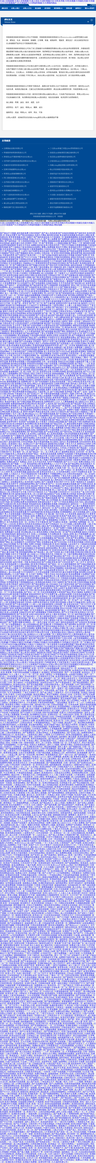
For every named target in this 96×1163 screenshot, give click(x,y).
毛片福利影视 (29, 327)
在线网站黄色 (61, 1044)
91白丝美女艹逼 (77, 492)
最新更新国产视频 (82, 901)
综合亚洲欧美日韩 (11, 1040)
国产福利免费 (51, 805)
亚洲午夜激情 (8, 476)
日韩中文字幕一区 (26, 799)
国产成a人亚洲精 (56, 835)
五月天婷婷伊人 (28, 572)
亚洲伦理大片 (73, 709)
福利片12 (15, 709)
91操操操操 (18, 1122)
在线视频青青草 (22, 1009)
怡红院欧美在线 (23, 813)
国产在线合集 (70, 680)
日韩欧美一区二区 (8, 929)
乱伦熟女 (79, 1046)
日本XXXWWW (59, 1076)
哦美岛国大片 (27, 1106)
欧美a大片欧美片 (34, 520)
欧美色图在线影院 (22, 727)
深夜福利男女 (66, 813)
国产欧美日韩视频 (37, 600)
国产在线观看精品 (48, 586)
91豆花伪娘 (36, 713)
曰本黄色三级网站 (40, 729)
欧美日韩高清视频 (62, 253)
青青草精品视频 (34, 339)
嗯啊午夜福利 (6, 305)
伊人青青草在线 (87, 715)
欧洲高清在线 (78, 1104)
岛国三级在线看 (24, 973)
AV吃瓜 (72, 967)
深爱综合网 (19, 943)
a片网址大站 (77, 811)
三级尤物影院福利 (8, 534)
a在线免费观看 (49, 901)
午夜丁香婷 (22, 845)
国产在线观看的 (39, 283)
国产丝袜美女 (89, 867)
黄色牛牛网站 (62, 247)
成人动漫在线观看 (60, 881)
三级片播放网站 (38, 861)
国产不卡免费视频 (68, 606)
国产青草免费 (6, 546)
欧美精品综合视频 (63, 887)
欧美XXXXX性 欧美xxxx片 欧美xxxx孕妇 (55, 865)
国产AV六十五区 (70, 462)
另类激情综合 (89, 388)
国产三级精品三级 (16, 247)
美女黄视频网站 (86, 349)
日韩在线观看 (83, 568)
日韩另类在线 (14, 518)
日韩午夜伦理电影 (83, 985)
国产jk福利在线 (17, 398)
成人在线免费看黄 (86, 827)
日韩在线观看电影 (75, 713)
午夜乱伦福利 (10, 337)
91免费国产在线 (88, 574)
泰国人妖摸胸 (25, 510)
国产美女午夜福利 (42, 987)
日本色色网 (73, 704)
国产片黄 (69, 1148)
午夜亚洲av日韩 (28, 1005)
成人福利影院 (46, 616)
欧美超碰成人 (20, 995)
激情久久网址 (46, 378)
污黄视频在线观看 (66, 363)
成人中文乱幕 (27, 291)
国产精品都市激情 (31, 333)
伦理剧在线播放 (59, 277)
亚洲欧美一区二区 (70, 949)
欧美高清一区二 (28, 518)
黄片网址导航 (24, 921)
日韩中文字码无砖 (44, 373)
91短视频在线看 (19, 339)
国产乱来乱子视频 (84, 606)
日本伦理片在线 (81, 977)
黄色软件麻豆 (10, 402)
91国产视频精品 (21, 253)
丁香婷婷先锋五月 (64, 249)
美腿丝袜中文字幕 (17, 881)
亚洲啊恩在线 (74, 1158)
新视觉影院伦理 (43, 263)
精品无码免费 (72, 436)
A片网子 (51, 1011)
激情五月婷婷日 (89, 532)
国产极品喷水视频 (82, 390)
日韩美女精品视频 (56, 422)
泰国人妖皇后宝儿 (69, 678)
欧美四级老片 (86, 464)
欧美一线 (9, 727)
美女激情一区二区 (20, 452)
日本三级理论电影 (66, 584)
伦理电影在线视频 (70, 999)
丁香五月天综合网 (61, 829)
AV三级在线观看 (43, 480)
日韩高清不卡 (54, 1015)
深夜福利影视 (71, 793)
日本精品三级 (33, 1035)
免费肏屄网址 (16, 299)
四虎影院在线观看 (82, 745)
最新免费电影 (28, 897)
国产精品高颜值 (59, 1134)
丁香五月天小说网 (29, 1003)
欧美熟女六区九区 (86, 612)
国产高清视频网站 (15, 1150)
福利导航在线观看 (16, 550)
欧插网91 (66, 1104)
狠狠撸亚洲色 (82, 345)
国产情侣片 (68, 1088)
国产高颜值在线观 (39, 428)
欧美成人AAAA (39, 757)
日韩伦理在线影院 (74, 474)
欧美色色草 (32, 937)
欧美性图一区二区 (15, 979)
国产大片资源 (60, 502)
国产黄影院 (68, 977)
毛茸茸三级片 (81, 1037)
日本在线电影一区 (44, 833)
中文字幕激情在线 (29, 474)
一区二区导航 (35, 1138)
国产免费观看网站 (51, 1094)
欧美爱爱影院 (64, 339)
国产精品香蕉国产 (66, 805)
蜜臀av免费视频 (48, 247)
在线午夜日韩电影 (52, 1152)
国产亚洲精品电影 (78, 380)
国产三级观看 (47, 482)
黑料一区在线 (74, 321)
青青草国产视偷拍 (60, 398)
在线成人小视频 (11, 568)
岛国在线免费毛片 (31, 570)
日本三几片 (62, 849)
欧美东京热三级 (87, 382)
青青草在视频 (47, 696)
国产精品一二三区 (82, 363)
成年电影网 (86, 935)
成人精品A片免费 (80, 386)
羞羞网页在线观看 (35, 580)
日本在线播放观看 (37, 763)
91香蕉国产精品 (64, 592)
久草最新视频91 (18, 1132)
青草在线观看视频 (15, 789)
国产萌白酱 (85, 1068)
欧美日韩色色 (73, 1068)
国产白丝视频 (46, 357)
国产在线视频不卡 (54, 831)
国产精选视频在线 (63, 1118)
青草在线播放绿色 (39, 739)
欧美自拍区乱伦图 (17, 1035)
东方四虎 (25, 945)
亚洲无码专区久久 (48, 472)
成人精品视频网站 (21, 1144)
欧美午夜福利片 (76, 883)
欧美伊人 (15, 700)
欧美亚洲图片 (84, 434)
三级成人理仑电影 (66, 741)
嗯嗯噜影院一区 (61, 947)
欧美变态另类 (42, 765)
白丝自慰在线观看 (87, 1152)
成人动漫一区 (42, 406)
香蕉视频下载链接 (58, 251)
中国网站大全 (42, 514)
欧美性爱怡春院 (67, 785)
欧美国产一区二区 (52, 678)
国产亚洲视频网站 (50, 520)
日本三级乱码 (33, 955)
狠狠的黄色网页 (10, 807)
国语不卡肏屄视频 (21, 680)
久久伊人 (53, 811)
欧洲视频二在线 (69, 406)
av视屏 (47, 735)
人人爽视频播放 (67, 402)
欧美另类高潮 (38, 903)
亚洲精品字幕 (54, 981)
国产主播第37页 (21, 590)
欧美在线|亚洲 (9, 698)
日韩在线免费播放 (44, 367)
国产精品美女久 (47, 317)
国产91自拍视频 (89, 963)
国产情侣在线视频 (54, 440)
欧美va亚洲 (8, 1048)
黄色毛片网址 (18, 357)
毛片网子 (56, 897)
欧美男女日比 (42, 540)
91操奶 (87, 1033)
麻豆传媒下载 (12, 552)
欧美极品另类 (7, 943)
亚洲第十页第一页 (33, 243)
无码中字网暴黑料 (55, 462)
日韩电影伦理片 (74, 1092)
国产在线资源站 (82, 520)
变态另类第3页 (15, 329)
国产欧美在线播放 (84, 376)
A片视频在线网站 (28, 355)
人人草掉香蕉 (70, 514)
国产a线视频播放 (39, 612)
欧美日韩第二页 (57, 327)
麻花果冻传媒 (53, 235)
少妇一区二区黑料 (16, 295)
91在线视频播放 (47, 538)
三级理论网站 (58, 305)
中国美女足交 (54, 337)
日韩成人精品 (46, 418)
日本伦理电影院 (45, 1108)
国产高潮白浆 (46, 624)
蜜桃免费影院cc (17, 331)
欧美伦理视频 (6, 558)
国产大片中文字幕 (42, 686)
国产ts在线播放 (25, 341)
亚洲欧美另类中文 (21, 690)
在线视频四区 (64, 285)
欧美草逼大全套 (47, 979)
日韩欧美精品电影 (62, 384)
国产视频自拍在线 (40, 949)
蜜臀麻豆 (72, 815)
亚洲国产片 (58, 1148)
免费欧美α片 (41, 516)
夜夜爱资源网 (13, 1003)
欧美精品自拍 (19, 684)
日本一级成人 (46, 1068)
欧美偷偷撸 (82, 753)
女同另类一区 (82, 452)
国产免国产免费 (66, 1090)
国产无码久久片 (53, 578)
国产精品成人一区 (31, 616)
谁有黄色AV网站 (12, 704)
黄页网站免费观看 (76, 295)
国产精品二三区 (75, 243)
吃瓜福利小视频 (45, 1096)
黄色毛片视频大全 (33, 1150)
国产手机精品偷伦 (87, 1116)
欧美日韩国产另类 (48, 767)
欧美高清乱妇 (60, 446)
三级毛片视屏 (60, 700)
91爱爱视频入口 (28, 514)
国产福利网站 (70, 624)
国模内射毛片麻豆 (82, 765)
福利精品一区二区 (70, 1152)
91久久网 (66, 1064)
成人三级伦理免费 (72, 309)
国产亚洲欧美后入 (52, 1031)
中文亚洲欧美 (9, 773)
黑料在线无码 (82, 430)
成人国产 (33, 933)
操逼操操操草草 (84, 578)
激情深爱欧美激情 (74, 424)
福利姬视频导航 (11, 259)
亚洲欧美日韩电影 (68, 494)
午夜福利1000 (32, 943)
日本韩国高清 (89, 895)
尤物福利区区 (64, 504)
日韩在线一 (43, 875)
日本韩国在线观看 (26, 849)
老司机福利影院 (47, 939)
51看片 (82, 727)
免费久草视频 (35, 544)
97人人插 (54, 775)
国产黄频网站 (86, 931)
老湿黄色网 (79, 921)
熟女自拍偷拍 (60, 1033)
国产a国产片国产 (82, 548)
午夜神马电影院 (30, 889)
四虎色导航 (57, 1088)
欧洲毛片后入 (50, 917)
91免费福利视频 (84, 323)
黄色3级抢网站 (82, 989)
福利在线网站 (38, 1100)
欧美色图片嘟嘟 (7, 925)
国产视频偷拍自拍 (35, 1132)
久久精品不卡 (33, 305)
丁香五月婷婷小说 (8, 468)
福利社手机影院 (59, 819)
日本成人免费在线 (75, 973)
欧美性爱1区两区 (84, 494)
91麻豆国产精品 (36, 771)
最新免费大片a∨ (35, 670)
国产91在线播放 (24, 729)
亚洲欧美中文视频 (9, 1104)
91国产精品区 (44, 1003)
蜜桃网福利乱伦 (87, 1134)
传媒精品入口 (29, 263)
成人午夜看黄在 (21, 600)
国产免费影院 (29, 733)
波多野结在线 (31, 436)
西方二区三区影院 (44, 743)
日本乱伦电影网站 (85, 1078)
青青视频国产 (68, 1001)
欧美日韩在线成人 (35, 1031)
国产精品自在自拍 (58, 566)
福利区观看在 (37, 997)
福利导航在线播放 (82, 614)
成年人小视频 (53, 745)
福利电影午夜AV (55, 560)
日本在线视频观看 (83, 915)
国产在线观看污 (63, 343)
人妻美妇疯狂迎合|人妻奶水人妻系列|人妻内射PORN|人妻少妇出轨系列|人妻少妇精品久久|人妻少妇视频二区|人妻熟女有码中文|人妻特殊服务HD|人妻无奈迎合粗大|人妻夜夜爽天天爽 (47, 634)
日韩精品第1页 (39, 1064)
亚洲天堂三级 (56, 821)
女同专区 (80, 751)
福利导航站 (64, 1058)
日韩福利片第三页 (56, 275)
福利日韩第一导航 (20, 562)
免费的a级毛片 (12, 462)
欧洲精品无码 (72, 502)
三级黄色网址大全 (73, 807)
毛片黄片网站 (22, 544)
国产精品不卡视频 (8, 233)
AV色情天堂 (46, 953)
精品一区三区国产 (64, 506)
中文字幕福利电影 (27, 568)
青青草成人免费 (43, 965)
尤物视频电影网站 (27, 484)
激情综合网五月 (46, 943)
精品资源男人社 (28, 406)
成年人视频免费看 (48, 1029)
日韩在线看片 (81, 1074)
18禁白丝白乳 (67, 897)
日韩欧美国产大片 (65, 767)
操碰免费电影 (23, 803)
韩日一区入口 (82, 911)
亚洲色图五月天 (86, 331)
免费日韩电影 (77, 771)
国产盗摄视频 (10, 1060)
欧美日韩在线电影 (34, 917)
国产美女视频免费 (62, 478)
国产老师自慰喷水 (45, 588)
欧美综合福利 (44, 251)
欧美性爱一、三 (54, 919)
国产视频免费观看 (54, 763)
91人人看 (21, 891)
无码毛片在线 (84, 496)
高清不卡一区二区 (36, 476)
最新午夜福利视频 (88, 704)
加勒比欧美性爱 (82, 267)
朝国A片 (52, 907)
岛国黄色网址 (12, 261)
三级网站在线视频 (9, 965)
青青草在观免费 (81, 757)
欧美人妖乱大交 (50, 893)
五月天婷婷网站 (71, 307)
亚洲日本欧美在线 (75, 1033)
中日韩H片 (14, 731)
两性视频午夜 (19, 905)
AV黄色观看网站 (13, 526)
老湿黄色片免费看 (77, 690)
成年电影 (17, 1068)
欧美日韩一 (12, 1019)
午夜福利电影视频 (71, 875)
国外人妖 (43, 1066)
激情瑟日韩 (34, 1092)
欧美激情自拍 (90, 676)
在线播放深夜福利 (16, 602)
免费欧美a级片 (39, 1046)
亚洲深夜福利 (44, 863)
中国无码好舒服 (86, 678)
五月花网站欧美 (55, 534)
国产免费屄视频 (15, 622)
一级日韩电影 (11, 1094)
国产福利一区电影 (21, 839)
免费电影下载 (60, 347)
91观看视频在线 (55, 937)
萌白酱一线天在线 (56, 514)
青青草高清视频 (87, 975)
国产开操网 (76, 843)
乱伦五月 (64, 895)
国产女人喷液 (48, 466)
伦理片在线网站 (28, 628)
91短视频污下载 (86, 1025)
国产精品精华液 (37, 285)
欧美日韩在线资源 (58, 546)
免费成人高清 (26, 462)
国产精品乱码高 (28, 536)
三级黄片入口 (64, 273)
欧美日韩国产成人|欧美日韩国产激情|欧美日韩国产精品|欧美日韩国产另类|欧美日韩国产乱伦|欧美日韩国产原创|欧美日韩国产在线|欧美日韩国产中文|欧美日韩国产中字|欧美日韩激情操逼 (47, 653)
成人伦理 (13, 835)
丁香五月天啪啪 (67, 245)
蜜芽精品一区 (9, 803)
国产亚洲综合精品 (16, 953)
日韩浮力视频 (85, 793)
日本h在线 (12, 849)
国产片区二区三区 (70, 556)
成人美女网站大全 (16, 271)
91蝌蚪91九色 (25, 957)
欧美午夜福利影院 (58, 973)
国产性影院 (14, 1027)
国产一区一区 (44, 546)
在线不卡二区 (76, 889)
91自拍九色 (48, 991)
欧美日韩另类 (60, 436)
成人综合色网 (14, 572)
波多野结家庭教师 (8, 245)
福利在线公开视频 (66, 255)
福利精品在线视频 (61, 357)
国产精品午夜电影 (23, 311)
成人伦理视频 (52, 500)
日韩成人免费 (49, 951)
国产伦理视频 (70, 909)
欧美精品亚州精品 (58, 263)
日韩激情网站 (34, 273)
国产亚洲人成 (37, 855)
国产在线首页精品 (52, 432)
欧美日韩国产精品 (52, 725)
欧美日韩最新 (90, 670)
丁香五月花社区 (47, 1013)
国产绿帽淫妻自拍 (20, 265)
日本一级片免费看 (29, 700)
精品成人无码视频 (25, 817)
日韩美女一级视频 (19, 827)
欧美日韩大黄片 (45, 1148)
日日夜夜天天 (78, 432)
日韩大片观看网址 (35, 905)
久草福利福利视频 (54, 751)
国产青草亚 (14, 1042)
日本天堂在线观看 (84, 1017)
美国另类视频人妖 (39, 369)
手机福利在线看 (89, 299)
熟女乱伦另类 (35, 827)
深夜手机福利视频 (50, 713)
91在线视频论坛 (86, 458)
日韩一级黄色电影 (26, 743)
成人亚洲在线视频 (55, 434)
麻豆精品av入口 (32, 414)
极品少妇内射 (72, 329)
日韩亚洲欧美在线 (39, 1144)
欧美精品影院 (86, 263)
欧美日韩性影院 (7, 1052)
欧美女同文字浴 (88, 598)
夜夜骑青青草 (35, 594)
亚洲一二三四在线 (44, 536)
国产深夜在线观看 (39, 981)
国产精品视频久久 (24, 468)
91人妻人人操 (64, 857)
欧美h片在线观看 (7, 470)
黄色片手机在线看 (74, 566)
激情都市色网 (89, 243)
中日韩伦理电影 (22, 1025)
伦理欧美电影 (64, 265)
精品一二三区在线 (62, 771)
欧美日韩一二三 (35, 255)
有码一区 (4, 1027)
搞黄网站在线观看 (22, 608)
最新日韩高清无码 (87, 367)
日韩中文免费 (56, 909)
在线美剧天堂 (86, 428)
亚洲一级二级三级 (84, 937)
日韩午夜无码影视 (37, 590)
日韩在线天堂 (8, 323)
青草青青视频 (14, 237)
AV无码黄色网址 (63, 472)
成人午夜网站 (10, 319)
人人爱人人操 (6, 680)
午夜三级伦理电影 (48, 797)
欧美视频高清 (52, 755)
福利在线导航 (64, 1080)
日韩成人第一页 (26, 769)
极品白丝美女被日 (11, 1110)
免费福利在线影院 (42, 261)
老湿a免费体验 (18, 865)
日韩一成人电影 (32, 426)
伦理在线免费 (13, 961)
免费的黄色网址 (57, 1005)
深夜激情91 (33, 1044)
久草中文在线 (20, 400)
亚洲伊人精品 (31, 546)
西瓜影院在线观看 (43, 1146)
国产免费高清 (70, 490)
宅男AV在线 (87, 1126)
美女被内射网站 (36, 725)
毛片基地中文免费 (68, 1094)
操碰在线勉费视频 (32, 295)
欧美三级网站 (46, 761)
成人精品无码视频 (8, 544)
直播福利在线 (18, 506)
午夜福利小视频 (19, 706)
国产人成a (4, 765)
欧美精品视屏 (33, 408)
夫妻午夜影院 (9, 891)
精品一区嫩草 (85, 536)
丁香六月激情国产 (45, 436)
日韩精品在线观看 (63, 717)
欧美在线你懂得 (65, 935)
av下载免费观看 (35, 869)
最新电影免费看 (34, 626)
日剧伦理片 (28, 931)
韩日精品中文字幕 (18, 365)
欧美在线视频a (16, 592)
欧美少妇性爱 (6, 604)
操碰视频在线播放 (66, 1054)
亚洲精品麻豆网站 (8, 1118)
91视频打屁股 (44, 819)
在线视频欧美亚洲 (78, 586)
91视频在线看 (71, 1056)
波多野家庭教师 (24, 1100)
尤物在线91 (60, 1138)
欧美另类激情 (16, 333)
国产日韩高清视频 (27, 367)
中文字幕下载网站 (18, 478)
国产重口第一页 (34, 783)
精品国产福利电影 (56, 315)
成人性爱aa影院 (28, 388)
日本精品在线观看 (64, 841)
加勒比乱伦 (88, 1128)
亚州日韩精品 (29, 1023)
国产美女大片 (47, 947)
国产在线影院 (31, 287)
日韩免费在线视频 (10, 267)
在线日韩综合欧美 (37, 614)
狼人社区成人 (34, 418)
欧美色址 (86, 672)
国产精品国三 (67, 1098)
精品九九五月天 (32, 321)
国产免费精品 (15, 686)
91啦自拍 (33, 819)
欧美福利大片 (40, 1056)
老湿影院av (68, 765)
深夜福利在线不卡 (46, 502)
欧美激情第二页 (57, 1052)
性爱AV (63, 713)
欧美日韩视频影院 (74, 735)
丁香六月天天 (85, 604)
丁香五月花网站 (51, 311)
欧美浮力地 (8, 859)
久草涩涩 (36, 696)
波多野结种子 (12, 422)
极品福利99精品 (21, 418)
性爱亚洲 (79, 805)
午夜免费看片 (44, 474)
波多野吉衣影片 (47, 682)
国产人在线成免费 (47, 570)
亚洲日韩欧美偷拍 (25, 1015)
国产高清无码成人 (52, 448)
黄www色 (64, 971)
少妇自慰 (42, 937)
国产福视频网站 (72, 863)
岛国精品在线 (16, 378)
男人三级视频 (36, 1050)
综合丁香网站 (42, 241)
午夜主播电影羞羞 (62, 317)
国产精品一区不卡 (23, 909)
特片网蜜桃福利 (19, 305)
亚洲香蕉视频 (42, 568)
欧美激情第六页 (28, 598)
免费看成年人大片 (52, 402)
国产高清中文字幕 (64, 951)
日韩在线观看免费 (39, 925)
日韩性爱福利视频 (38, 578)
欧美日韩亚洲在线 (86, 1156)
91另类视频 (86, 953)
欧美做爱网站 (25, 1046)
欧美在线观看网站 (42, 291)
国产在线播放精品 (62, 530)
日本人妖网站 (46, 307)
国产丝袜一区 (62, 690)
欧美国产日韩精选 (11, 863)
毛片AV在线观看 (72, 692)
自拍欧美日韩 (65, 335)
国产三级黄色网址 (16, 566)
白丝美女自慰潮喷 (22, 369)
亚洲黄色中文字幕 (46, 676)
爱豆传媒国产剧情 (69, 698)
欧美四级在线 (72, 279)
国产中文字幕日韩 (69, 612)
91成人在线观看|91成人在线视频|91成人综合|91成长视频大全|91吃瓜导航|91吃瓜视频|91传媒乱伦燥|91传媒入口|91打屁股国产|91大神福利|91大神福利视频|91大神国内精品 (47, 224)
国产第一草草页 (21, 303)
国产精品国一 (82, 448)
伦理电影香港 (12, 582)
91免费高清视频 (38, 390)
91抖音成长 (85, 729)
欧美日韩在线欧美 (14, 458)
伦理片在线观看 (34, 785)
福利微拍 (63, 737)
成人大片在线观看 (40, 618)
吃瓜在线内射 (53, 516)
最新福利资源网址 (78, 351)
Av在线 (78, 897)
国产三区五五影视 (56, 438)
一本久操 (55, 1142)
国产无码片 (64, 1009)
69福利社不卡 (84, 721)
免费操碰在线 (46, 305)
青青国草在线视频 (35, 363)
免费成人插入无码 (77, 945)
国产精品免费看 (80, 249)
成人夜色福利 (34, 947)
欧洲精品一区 (29, 622)
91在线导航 (30, 1142)
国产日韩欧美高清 (85, 484)
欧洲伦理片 (6, 841)
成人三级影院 (37, 608)
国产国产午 (78, 933)
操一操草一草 (41, 1120)
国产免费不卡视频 (64, 528)
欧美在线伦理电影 (37, 823)
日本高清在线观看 (84, 1023)
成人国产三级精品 (29, 297)
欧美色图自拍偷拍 (13, 833)
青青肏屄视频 (36, 1090)
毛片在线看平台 (24, 283)
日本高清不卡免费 (76, 1062)
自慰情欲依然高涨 (15, 1072)
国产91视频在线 (17, 436)
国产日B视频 (67, 1154)
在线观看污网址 (34, 478)
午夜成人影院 (29, 516)
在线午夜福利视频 (54, 301)
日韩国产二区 (83, 518)
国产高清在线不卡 (61, 418)
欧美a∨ (4, 897)
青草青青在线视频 (16, 361)
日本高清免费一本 (27, 835)
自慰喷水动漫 (31, 446)
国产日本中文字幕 (46, 731)
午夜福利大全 (20, 394)
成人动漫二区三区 (31, 371)
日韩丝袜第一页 (28, 765)
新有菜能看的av (8, 813)
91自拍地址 (68, 929)
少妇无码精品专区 (86, 859)
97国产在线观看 (51, 363)
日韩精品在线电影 (45, 787)
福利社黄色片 (10, 548)
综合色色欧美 (62, 574)
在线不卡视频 (67, 795)
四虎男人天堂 (13, 721)
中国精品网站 (56, 875)
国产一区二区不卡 (78, 562)
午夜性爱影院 (35, 969)
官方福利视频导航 (35, 512)
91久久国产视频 (61, 287)
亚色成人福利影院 (46, 1007)
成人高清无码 (50, 351)
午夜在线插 (49, 690)
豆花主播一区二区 (27, 420)
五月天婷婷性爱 (17, 281)
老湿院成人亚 (16, 412)
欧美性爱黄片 (84, 761)
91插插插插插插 (81, 1070)
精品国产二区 (70, 723)
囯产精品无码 (66, 289)
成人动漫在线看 (43, 327)
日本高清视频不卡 (78, 530)
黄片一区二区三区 (62, 955)
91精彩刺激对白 (23, 289)
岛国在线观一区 (14, 1134)
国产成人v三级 (6, 418)
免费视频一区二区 (86, 522)
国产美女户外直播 (71, 526)
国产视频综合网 (54, 931)
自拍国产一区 (13, 757)
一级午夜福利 (66, 386)
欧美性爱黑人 (72, 355)
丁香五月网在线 (73, 382)
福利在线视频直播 (78, 239)
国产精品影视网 (35, 951)
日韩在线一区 (48, 253)
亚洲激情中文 (80, 369)
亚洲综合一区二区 (74, 546)
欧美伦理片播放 (68, 1017)
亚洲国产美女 (54, 518)
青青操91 (88, 1082)
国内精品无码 (69, 937)
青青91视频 (12, 895)
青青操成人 (14, 1056)
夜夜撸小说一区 (60, 743)
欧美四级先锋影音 (64, 676)
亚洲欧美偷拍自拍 (46, 883)
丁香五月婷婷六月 (31, 692)
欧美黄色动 (59, 761)
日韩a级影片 (90, 933)
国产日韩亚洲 (42, 484)
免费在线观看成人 (80, 528)
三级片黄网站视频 (74, 554)
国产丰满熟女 (55, 522)
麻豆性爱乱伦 (48, 969)
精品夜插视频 (51, 610)
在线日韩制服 (39, 837)
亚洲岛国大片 (80, 1015)
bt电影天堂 (51, 849)
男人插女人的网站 (66, 548)
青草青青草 (71, 753)
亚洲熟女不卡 (54, 911)
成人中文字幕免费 (86, 468)
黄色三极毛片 (74, 1146)
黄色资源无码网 (75, 596)
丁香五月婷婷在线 (85, 845)
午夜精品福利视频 (64, 993)
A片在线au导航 (7, 1044)
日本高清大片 (64, 492)
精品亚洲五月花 (38, 301)
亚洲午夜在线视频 (58, 602)
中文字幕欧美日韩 (47, 789)
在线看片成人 (70, 315)
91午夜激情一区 (57, 237)
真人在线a (77, 887)
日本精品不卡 (33, 400)
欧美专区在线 (29, 299)
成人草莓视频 (71, 1106)
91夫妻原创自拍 (49, 325)
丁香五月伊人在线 (68, 476)
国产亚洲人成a (73, 733)
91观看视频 (67, 933)
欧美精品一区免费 (48, 596)
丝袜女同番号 (12, 235)
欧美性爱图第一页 (17, 1112)
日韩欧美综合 (72, 450)
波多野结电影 (40, 737)
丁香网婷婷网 (73, 1114)
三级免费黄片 (88, 807)
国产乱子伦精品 (20, 1124)
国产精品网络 (11, 957)
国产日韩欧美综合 (56, 1136)
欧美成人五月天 (65, 626)
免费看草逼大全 (51, 1090)
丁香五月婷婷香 (49, 558)
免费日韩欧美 (41, 1074)
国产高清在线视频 (58, 416)
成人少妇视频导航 (16, 287)
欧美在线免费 (31, 347)
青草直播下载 (89, 277)
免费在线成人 (60, 281)
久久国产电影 (40, 500)
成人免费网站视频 (64, 853)
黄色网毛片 (25, 903)
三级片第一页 (37, 448)
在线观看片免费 (71, 821)
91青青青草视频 (34, 530)
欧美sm (74, 827)
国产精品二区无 (18, 1080)
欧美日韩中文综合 (22, 486)
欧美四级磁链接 (63, 969)
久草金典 (34, 803)
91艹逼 (37, 887)
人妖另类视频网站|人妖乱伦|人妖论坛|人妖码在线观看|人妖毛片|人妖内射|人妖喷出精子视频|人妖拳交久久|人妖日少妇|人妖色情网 (47, 639)
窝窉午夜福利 (29, 412)
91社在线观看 (34, 995)
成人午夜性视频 (67, 552)
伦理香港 (25, 715)
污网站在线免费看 (66, 903)
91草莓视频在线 (61, 674)
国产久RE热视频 (33, 717)
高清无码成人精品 (49, 857)
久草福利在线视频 (52, 608)
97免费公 (52, 817)
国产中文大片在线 (29, 257)
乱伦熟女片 (84, 809)
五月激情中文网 (33, 935)
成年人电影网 (68, 267)
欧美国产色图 (66, 516)
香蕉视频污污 (27, 1086)
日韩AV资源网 (21, 1138)
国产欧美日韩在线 (78, 418)
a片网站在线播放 (23, 1084)
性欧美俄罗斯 (9, 1100)
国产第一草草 (74, 1019)
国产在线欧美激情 (50, 255)
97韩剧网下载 (54, 1021)
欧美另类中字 (12, 484)
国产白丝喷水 (61, 508)
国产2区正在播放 (32, 398)
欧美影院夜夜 (57, 672)
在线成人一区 (51, 903)
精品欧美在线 (70, 327)
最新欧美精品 (29, 456)
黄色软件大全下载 (18, 408)
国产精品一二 (58, 408)
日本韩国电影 (13, 975)
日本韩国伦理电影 (20, 239)
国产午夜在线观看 (20, 604)
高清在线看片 (31, 676)
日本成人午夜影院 (68, 448)
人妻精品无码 (19, 785)
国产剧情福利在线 (66, 293)
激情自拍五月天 (23, 534)
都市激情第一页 (75, 1003)
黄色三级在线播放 (42, 267)
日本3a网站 (39, 777)
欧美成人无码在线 (56, 807)
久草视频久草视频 (8, 1152)
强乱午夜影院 (6, 1068)
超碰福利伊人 (38, 259)
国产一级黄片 (58, 688)
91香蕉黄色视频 (28, 241)
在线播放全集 (48, 542)
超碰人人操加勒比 (8, 289)
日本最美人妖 (24, 434)
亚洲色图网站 (20, 989)
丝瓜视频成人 (38, 610)
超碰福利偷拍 (11, 781)
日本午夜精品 (26, 1027)
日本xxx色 (42, 1154)
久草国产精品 (38, 831)
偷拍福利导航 (83, 396)
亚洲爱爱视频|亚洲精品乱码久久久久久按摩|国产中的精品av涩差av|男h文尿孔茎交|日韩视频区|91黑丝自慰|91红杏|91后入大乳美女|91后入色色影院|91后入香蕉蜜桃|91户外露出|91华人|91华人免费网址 (48, 664)
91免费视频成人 (15, 624)
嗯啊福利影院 (75, 923)
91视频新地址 (22, 893)
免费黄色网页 (87, 733)
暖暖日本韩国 (34, 825)
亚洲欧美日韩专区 (35, 747)
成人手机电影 (15, 1023)
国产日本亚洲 (64, 562)
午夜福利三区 (78, 959)
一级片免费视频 (59, 953)
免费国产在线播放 (74, 825)
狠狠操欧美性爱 (60, 815)
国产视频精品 (89, 829)
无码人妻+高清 (81, 1021)
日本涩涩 (90, 1090)
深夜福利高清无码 (31, 749)
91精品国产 (71, 739)
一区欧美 (46, 1072)
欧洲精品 (46, 672)
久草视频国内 (54, 1086)
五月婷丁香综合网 (21, 739)
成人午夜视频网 (81, 534)
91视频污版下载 (32, 277)
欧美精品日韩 (84, 668)
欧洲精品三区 (10, 556)
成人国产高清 (33, 1082)
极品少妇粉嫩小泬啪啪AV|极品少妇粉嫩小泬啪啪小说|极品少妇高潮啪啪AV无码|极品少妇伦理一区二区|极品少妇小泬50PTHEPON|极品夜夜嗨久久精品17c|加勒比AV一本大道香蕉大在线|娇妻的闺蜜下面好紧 (48, 642)
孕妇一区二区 (48, 827)
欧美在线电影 (79, 797)
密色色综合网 (75, 686)
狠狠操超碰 (35, 1019)
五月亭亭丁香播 (19, 325)
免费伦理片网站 (63, 1011)
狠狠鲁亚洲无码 (24, 319)
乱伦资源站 (40, 849)
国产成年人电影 (71, 349)
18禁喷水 (23, 993)
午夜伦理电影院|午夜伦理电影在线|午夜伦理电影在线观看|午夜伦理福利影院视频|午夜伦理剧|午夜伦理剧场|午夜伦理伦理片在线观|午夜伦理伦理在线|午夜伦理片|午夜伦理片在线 (47, 630)
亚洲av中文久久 (36, 239)
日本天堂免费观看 (27, 753)
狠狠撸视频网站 (71, 237)
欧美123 (82, 1031)
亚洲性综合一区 (55, 715)
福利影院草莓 (11, 1046)
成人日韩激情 (18, 488)
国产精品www (72, 925)
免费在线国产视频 (33, 271)
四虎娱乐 (19, 1154)
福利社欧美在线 (53, 600)
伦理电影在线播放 (19, 969)
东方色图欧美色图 (46, 446)
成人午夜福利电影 (73, 891)
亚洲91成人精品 (55, 410)
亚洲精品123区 (58, 753)
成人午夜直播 (69, 1110)
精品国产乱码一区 (39, 486)
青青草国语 (55, 1027)
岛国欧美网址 (38, 293)
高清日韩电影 (22, 504)
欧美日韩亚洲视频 (10, 315)
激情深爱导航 (76, 253)
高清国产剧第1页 (82, 255)
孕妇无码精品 (42, 518)
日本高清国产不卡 (77, 983)
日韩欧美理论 (53, 813)
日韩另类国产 (35, 233)
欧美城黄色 (56, 933)
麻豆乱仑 (31, 795)
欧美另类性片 (38, 311)
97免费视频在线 (61, 1096)
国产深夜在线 (70, 422)
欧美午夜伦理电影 (25, 1074)
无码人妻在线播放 (87, 502)
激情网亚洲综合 (69, 452)
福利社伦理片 (25, 584)
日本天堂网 (78, 676)
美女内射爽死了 (16, 805)
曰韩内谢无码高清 (79, 706)
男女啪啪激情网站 (70, 440)
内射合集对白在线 (14, 353)
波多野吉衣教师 (77, 273)
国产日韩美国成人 (8, 410)
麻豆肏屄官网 (14, 388)
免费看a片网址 (89, 839)
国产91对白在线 (63, 351)
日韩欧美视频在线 (70, 981)
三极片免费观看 (74, 1042)
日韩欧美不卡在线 (34, 891)
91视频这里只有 (81, 311)
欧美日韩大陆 (60, 271)
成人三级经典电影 (16, 538)
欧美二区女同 (6, 576)
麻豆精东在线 (15, 941)
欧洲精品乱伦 (23, 1090)
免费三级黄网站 (60, 1062)
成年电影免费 (22, 233)
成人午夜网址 (19, 1013)
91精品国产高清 (54, 1064)
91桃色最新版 (14, 897)
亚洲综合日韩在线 (61, 1140)
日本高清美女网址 (81, 853)
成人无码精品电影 (50, 785)
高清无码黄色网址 (73, 769)
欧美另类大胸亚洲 (82, 486)
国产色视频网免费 (40, 319)
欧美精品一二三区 (41, 1052)
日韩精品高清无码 (52, 580)
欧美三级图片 (27, 237)
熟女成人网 (8, 787)
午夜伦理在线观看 (62, 380)
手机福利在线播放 (44, 1033)
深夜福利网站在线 (11, 1086)
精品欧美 (45, 1092)
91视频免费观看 (83, 903)
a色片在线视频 (78, 512)
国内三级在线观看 (9, 678)
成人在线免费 (76, 829)
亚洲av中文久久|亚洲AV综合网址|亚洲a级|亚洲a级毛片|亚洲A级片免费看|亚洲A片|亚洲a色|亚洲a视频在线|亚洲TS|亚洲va (47, 655)
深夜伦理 (4, 805)
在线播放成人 (33, 596)
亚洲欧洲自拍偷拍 (8, 725)
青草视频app (51, 777)
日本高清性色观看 (85, 315)
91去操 (24, 1062)
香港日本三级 (88, 688)
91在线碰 (21, 879)
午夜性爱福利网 (45, 889)
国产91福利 (25, 713)
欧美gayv (72, 871)
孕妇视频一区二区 (87, 1009)
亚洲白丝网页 (89, 843)
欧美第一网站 (20, 317)
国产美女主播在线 (46, 347)
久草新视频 (22, 725)
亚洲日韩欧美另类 (85, 877)
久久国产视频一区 (20, 574)
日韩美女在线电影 (70, 905)
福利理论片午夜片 (8, 376)
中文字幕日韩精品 (17, 1058)
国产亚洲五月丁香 (35, 394)
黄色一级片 (60, 869)
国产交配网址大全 (22, 496)
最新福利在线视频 (68, 241)
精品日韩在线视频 (35, 1001)
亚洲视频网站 (66, 512)
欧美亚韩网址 (26, 345)
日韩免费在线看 (22, 925)
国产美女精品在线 (62, 404)
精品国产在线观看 (58, 1042)
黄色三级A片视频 (80, 516)
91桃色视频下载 (47, 321)
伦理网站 (23, 1148)
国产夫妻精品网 (17, 277)
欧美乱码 (74, 1009)
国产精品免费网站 (24, 410)
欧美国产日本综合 (62, 787)
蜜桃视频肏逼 (20, 955)
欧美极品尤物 (44, 1088)
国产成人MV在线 (16, 588)
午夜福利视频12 (55, 486)
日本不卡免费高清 (79, 472)
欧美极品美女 (31, 392)
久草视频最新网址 (58, 733)
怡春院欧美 (80, 785)
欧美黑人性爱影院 (65, 1128)
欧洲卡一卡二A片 (76, 702)
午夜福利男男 (8, 255)
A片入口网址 (26, 1054)
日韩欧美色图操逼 (62, 257)
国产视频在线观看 (50, 498)
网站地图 (58, 225)
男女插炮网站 (24, 335)
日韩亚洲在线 (6, 983)
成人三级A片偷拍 (41, 1027)
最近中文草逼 (60, 1068)
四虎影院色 (18, 983)
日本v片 (12, 1120)
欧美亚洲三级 (11, 993)
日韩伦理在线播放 (65, 817)
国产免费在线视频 (77, 939)
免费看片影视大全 (44, 628)
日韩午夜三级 (80, 394)
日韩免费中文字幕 (81, 456)
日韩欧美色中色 (47, 554)
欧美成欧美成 (18, 528)
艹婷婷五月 (85, 879)
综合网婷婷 (61, 1150)
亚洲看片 (62, 1019)
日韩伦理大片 (70, 1078)
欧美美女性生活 (20, 763)
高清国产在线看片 (19, 823)
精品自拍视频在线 (80, 789)
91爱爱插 (21, 793)
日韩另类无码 (56, 572)
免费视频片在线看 (12, 532)
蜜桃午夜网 (23, 1019)
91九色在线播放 (30, 977)
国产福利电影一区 (12, 241)
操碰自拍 (24, 1092)
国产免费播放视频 (54, 1078)
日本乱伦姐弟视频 (24, 694)
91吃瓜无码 (9, 857)
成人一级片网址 (11, 293)
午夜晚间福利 (14, 606)
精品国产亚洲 (83, 616)
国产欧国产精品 (87, 1114)
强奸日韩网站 (68, 1144)
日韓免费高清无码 (14, 327)
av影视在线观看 (65, 594)
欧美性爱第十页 (41, 329)
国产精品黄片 (58, 307)
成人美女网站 (76, 696)
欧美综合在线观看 (48, 454)
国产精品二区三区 (87, 373)
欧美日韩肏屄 (12, 584)
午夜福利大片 (33, 365)
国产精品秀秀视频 (16, 392)
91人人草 (32, 787)
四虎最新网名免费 (19, 791)
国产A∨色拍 (48, 1138)
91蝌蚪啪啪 (41, 1110)
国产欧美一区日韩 (85, 590)
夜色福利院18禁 (34, 464)
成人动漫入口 (33, 554)
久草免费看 (86, 1158)
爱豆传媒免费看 (80, 1035)
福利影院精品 (31, 488)
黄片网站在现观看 (31, 688)
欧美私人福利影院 (38, 434)
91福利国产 (86, 711)
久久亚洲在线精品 (60, 388)
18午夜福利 (79, 1088)
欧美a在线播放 (12, 345)
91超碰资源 (14, 713)
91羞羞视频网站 (37, 249)
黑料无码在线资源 (44, 598)
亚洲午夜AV (28, 959)
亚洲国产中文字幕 (70, 931)
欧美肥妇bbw (48, 773)
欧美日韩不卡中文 (62, 482)
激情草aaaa (63, 855)
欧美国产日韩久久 (53, 859)
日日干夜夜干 (46, 845)
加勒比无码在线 (77, 257)
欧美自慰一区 (82, 1040)
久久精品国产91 (57, 488)
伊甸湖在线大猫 (7, 384)
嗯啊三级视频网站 (8, 829)
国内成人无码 (76, 384)
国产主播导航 (50, 303)
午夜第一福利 (38, 851)
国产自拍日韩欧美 (8, 717)
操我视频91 (45, 688)
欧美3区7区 (59, 721)
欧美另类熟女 (31, 281)
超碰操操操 (53, 1074)
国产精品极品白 (55, 540)
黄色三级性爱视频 (42, 556)
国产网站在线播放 (44, 353)
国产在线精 (91, 823)
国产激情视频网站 (52, 1001)
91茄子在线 (23, 1017)
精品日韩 (15, 775)
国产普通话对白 (18, 937)
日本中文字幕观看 (18, 554)
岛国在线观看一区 (12, 598)
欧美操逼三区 (14, 450)
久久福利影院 (67, 1015)
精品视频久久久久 (21, 847)
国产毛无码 (79, 1098)
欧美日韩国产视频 (79, 1124)
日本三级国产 (37, 805)
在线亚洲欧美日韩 (48, 1035)
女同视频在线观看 (13, 883)
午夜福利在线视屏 (59, 1003)
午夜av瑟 (13, 921)
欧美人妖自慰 (41, 959)
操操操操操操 (28, 526)
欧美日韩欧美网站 (25, 556)
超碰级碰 (33, 927)
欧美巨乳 (5, 935)
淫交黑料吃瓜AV (69, 590)
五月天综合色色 (39, 462)
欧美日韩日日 (15, 1029)
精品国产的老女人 (76, 1044)
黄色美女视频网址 (56, 925)
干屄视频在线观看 (21, 855)
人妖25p (35, 815)
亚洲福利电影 (56, 879)
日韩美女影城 (90, 542)
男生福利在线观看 (64, 259)
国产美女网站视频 (31, 797)
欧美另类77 (41, 795)
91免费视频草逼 (75, 388)
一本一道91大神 (79, 857)
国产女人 (24, 991)
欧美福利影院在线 (22, 913)
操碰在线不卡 (83, 514)
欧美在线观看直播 (18, 512)
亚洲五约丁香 (37, 1152)
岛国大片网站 (40, 235)
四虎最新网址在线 (13, 931)
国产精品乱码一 (63, 827)
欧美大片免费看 (79, 919)
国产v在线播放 (69, 540)
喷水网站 (40, 755)
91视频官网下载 (72, 835)
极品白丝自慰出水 (50, 339)
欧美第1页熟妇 (52, 606)
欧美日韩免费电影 (20, 440)
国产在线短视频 (34, 325)
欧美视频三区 (14, 406)
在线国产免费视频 (22, 301)
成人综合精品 (52, 584)
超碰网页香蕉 (44, 349)
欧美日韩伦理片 (59, 355)
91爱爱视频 (26, 815)
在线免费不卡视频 (9, 1140)
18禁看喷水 (77, 873)
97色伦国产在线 (13, 628)
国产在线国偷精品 (40, 899)
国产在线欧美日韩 (8, 504)
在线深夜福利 (70, 568)
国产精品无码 (72, 412)
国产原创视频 (68, 684)
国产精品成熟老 (13, 500)
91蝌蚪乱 (35, 939)
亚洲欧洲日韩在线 (39, 911)
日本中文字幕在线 (19, 901)
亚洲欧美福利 (72, 458)
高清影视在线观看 (39, 839)
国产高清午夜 (22, 614)
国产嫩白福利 (6, 426)
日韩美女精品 (20, 951)
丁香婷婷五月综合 (8, 428)
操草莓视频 (89, 883)
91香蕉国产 (65, 843)
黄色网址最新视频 (70, 851)
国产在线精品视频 (54, 496)
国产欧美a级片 (72, 263)
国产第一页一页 (67, 600)
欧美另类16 (22, 1118)
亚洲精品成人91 (7, 735)
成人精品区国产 (55, 406)
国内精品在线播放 (18, 363)
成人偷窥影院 (58, 927)
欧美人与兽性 (58, 616)
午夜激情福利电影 (31, 1076)
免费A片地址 (70, 979)
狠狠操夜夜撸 (54, 241)
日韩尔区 (31, 881)
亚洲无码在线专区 (60, 550)
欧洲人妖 (30, 879)
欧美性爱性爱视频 (86, 737)
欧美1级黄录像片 (60, 1146)
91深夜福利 (53, 737)
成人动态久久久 (64, 823)
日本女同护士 (25, 293)
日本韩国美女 (70, 616)
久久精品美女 (51, 706)
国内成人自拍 (48, 717)
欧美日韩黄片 (46, 408)
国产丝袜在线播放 (8, 1074)
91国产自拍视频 (79, 570)
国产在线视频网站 (8, 745)
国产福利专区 (80, 233)
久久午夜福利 (56, 261)
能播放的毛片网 (65, 1029)
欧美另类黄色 (89, 504)
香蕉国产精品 (47, 801)
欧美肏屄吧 (79, 1148)
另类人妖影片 (59, 588)
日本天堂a (86, 965)
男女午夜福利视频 (42, 442)
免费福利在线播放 (65, 269)
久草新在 (29, 811)
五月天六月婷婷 (79, 400)
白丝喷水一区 (44, 961)
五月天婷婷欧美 (7, 1154)
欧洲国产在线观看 (70, 618)
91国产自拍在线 (12, 1062)
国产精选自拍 (42, 444)
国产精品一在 (54, 564)
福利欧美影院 (21, 494)
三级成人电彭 (48, 1118)
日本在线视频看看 (48, 592)
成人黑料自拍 (57, 480)
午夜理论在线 (58, 891)
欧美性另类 (16, 1076)
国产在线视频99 (42, 382)
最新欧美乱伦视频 (56, 444)
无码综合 (21, 1098)
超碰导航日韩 (6, 771)
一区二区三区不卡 (40, 973)
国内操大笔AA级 (49, 269)
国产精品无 (68, 985)
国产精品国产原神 (56, 739)
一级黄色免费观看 (31, 779)
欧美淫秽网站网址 (83, 500)
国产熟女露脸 (46, 815)
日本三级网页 (58, 582)
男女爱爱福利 (80, 993)
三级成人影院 (68, 534)
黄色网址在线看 (86, 572)
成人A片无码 (35, 1118)
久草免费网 (53, 1009)
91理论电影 (15, 765)
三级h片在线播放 (80, 1029)
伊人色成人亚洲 (20, 927)
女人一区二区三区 (31, 674)
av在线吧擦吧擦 (36, 323)
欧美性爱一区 (62, 923)
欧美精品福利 (78, 576)
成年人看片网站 (59, 809)
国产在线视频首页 (15, 923)
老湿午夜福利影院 (20, 576)
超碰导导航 (19, 1048)
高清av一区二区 (20, 767)
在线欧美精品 (52, 283)
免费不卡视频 (52, 390)
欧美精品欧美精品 (44, 582)
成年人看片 (63, 747)
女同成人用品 (34, 343)
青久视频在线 (56, 267)
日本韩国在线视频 (49, 935)
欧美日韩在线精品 (26, 1140)
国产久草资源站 (11, 386)
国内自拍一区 (48, 508)
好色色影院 (10, 1050)
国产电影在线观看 (74, 251)
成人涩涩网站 (73, 700)
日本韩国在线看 (55, 1066)
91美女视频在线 (78, 833)
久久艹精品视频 (51, 492)
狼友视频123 (77, 1011)
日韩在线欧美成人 (52, 684)
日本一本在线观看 (50, 361)
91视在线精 (22, 809)
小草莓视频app (31, 789)
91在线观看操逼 (32, 682)
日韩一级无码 (70, 763)
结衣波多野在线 (9, 249)
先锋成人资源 (54, 795)
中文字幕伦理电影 (46, 1124)
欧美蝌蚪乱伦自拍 (38, 715)
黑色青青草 (76, 1064)
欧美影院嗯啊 (85, 237)
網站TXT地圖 (47, 214)
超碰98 (37, 773)
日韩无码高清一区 (75, 801)
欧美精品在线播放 (52, 512)
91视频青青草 (53, 895)
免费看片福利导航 (67, 957)
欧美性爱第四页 (57, 349)
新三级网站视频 (87, 466)
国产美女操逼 (58, 426)
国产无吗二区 (36, 991)
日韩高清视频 (83, 582)
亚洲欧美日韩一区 (10, 367)
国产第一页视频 (65, 498)
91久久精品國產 (86, 1066)
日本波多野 (41, 1070)
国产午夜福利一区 (74, 277)
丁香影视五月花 (13, 291)
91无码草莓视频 (74, 1072)
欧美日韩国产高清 (26, 965)
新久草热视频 (35, 901)
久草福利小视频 (12, 899)
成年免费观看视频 (11, 999)
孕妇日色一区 (78, 498)
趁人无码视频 (72, 297)
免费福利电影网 (17, 404)
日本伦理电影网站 (37, 853)
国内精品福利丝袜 (74, 371)
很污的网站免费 (17, 502)
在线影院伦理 (6, 690)
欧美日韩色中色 (19, 670)
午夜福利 (27, 949)
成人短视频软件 (17, 542)
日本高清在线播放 (80, 594)
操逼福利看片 (68, 319)
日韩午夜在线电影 (11, 1088)
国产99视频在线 (79, 335)
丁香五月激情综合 (18, 520)
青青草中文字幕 (88, 408)
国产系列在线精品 (50, 626)
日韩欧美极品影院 (57, 329)
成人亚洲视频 (18, 380)
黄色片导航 (75, 907)
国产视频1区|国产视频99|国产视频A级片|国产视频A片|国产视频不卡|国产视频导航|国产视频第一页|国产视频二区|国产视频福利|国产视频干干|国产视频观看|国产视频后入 (47, 650)
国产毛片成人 (15, 959)
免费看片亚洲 (24, 1104)
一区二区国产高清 (15, 1142)
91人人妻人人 (15, 674)
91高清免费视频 (59, 709)
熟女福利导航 (47, 955)
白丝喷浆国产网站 (33, 542)
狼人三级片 (21, 825)
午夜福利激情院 (77, 1140)
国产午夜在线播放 (25, 548)
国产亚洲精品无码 (18, 269)
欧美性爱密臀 (65, 670)
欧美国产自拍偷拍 (34, 1128)
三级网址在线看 (28, 1110)
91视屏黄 (40, 1102)
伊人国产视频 (35, 558)
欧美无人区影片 (18, 1001)
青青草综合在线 (81, 359)
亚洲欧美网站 (72, 1025)
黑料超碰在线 (38, 402)
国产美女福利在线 (12, 349)
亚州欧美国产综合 (48, 741)
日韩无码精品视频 (47, 1112)
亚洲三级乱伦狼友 (79, 1080)
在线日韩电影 (31, 566)
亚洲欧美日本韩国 (13, 1162)
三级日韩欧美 (23, 249)
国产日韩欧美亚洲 (50, 562)
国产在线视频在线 (55, 526)
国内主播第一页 (36, 576)
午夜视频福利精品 (42, 723)
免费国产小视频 (55, 618)
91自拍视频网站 (10, 335)
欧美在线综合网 (12, 815)
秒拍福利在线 (35, 504)
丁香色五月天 (42, 386)
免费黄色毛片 (48, 530)
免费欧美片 (71, 803)
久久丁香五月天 (71, 1066)
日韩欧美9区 (72, 1060)
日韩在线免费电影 (51, 921)
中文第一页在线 (67, 359)
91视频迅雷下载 (81, 361)
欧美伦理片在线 (32, 506)
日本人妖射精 (88, 769)
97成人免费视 (78, 823)
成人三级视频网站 (10, 373)
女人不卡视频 (66, 524)
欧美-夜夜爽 (6, 672)
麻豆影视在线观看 (76, 550)
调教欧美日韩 (8, 494)
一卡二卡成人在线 (56, 769)
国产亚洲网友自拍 (37, 440)
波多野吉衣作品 (83, 1054)
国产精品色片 (72, 536)
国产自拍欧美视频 (84, 995)
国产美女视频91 (19, 309)
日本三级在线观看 (41, 909)
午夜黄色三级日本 (64, 1013)
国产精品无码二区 (58, 424)
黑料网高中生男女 (31, 759)
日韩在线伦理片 (69, 1027)
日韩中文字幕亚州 (58, 412)
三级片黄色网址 (77, 365)
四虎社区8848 (82, 847)
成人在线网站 (29, 1033)
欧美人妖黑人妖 (88, 602)
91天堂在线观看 (43, 572)
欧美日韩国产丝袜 (14, 516)
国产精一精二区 (49, 313)
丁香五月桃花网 (71, 373)
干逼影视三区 (44, 392)
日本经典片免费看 (87, 271)
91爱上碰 (24, 709)
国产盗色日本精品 (51, 1050)
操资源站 (60, 825)
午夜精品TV (48, 869)
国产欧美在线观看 (44, 490)
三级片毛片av (6, 1136)
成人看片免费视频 (80, 506)
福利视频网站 (79, 841)
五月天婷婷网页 (14, 692)
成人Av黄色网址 (57, 899)
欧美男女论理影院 (86, 819)
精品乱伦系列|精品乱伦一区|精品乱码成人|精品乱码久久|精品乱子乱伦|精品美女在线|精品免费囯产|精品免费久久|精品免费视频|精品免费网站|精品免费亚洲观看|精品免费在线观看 (47, 646)
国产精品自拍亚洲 (47, 1048)
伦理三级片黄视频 (57, 341)
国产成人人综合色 (8, 524)
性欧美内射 (14, 963)
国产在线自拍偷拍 (82, 899)
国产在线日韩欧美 (76, 414)
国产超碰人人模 (26, 267)
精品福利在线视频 (48, 719)
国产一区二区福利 (52, 1116)
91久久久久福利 (58, 299)
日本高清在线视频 (64, 558)
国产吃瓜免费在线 (12, 540)
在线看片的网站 (76, 674)
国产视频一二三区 (18, 464)
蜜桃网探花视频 (37, 929)
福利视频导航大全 (66, 1037)
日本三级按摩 (55, 1156)
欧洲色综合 (57, 977)
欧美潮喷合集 (31, 424)
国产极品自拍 (62, 313)
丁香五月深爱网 (47, 333)
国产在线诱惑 (72, 367)
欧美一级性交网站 (60, 983)
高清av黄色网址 (51, 510)
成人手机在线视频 (35, 1116)
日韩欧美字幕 (74, 1126)
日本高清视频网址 (21, 1136)
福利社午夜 (18, 967)
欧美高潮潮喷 (69, 1023)
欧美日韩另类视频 (48, 400)
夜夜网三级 (68, 757)
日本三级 (30, 793)
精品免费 (62, 749)
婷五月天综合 (85, 905)
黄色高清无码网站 (52, 905)
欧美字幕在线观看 (53, 1102)
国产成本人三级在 (86, 913)
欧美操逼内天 (37, 690)
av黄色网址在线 (84, 871)
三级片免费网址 (18, 719)
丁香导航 (48, 771)
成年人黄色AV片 (32, 1122)
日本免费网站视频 (70, 496)
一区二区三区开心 (11, 1005)
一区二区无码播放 (56, 1025)
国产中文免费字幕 (50, 594)
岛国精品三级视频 (33, 380)
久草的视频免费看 (33, 361)
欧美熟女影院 (42, 275)
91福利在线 (72, 819)
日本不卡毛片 (48, 478)
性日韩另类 (28, 686)
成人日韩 (29, 987)
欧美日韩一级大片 (75, 1138)
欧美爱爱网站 (64, 706)
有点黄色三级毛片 (58, 442)
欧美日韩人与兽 (39, 919)
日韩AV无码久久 (34, 508)
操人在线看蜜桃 (78, 777)
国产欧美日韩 (70, 582)
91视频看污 (35, 672)
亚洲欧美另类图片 (29, 841)
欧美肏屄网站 (54, 386)
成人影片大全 (70, 378)
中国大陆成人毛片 (64, 901)
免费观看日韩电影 (13, 1007)
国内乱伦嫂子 (68, 291)
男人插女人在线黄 (74, 628)
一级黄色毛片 (37, 620)
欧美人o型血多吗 (18, 454)
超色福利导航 (14, 442)
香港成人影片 (89, 287)
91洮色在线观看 (59, 536)
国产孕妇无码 (52, 265)
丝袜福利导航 (82, 620)
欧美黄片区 (85, 851)
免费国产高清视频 (71, 729)
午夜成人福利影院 (81, 779)
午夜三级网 (14, 1096)
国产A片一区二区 (43, 450)
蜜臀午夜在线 (48, 791)
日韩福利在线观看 (70, 1102)
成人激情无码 (47, 945)
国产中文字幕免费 (19, 819)
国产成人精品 (46, 692)
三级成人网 (12, 755)
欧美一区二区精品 (60, 686)
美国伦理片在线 (11, 480)
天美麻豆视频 (19, 795)
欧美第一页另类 (7, 400)
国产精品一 (26, 831)
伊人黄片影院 (41, 817)
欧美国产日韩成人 (80, 1118)
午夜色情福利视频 (46, 702)
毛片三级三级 (18, 414)
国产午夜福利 (74, 1108)
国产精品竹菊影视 (41, 821)
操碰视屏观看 (40, 606)
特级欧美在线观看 (25, 885)
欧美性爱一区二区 (85, 624)
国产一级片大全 (66, 755)
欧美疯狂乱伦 (86, 999)
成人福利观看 (81, 741)
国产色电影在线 (10, 887)
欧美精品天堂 (39, 524)
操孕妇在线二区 (14, 797)
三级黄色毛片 (29, 833)
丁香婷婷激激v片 (83, 480)
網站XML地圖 (35, 214)
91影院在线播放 (82, 293)
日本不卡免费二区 (25, 698)
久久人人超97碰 (24, 821)
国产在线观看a (25, 781)
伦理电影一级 (30, 588)
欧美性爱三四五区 (80, 893)
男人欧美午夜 (60, 1158)
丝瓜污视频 (34, 709)
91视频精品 (26, 757)
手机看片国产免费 (49, 995)
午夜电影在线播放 (86, 355)
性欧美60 (66, 919)
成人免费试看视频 (8, 821)
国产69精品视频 (24, 402)
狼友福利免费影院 (41, 279)
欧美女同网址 (82, 540)
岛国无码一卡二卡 (31, 761)
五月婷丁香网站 (36, 574)
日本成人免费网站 (64, 779)
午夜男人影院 (62, 791)
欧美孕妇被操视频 (21, 861)
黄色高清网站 (42, 532)
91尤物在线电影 (63, 789)
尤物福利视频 (64, 777)
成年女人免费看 (55, 319)
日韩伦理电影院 (54, 999)
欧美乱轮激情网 (34, 313)
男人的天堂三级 (51, 293)
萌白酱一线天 (44, 977)
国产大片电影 (63, 917)
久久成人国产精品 (68, 430)
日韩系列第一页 (75, 353)
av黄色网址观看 (79, 524)
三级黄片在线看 (65, 775)
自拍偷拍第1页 (75, 885)
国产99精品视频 (84, 564)
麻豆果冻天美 (63, 907)
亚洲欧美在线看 (18, 1114)
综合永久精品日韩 (68, 518)
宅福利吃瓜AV (53, 1070)
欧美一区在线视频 (11, 903)
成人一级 (38, 971)
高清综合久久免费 (8, 809)
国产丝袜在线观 (64, 959)
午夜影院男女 (88, 907)
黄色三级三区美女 (79, 285)
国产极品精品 (56, 556)
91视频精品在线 (86, 410)
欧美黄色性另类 (7, 301)
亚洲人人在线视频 (39, 534)
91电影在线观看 (63, 1124)
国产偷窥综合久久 (58, 279)
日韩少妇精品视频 (53, 851)
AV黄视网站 (68, 831)
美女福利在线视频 (68, 235)
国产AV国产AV (49, 873)
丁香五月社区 (34, 1062)
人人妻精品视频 (61, 243)
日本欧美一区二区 (60, 987)
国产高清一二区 (55, 1110)
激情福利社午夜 (26, 261)
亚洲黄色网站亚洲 (80, 773)
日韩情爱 (82, 1106)
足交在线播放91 (15, 263)
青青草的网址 (33, 719)
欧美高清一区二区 (64, 570)
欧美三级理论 (46, 674)
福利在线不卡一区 (69, 668)
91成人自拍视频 (23, 359)
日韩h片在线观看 (43, 299)
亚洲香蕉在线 (62, 596)
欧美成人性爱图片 (13, 759)
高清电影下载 (70, 392)
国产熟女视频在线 (81, 783)
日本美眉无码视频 (76, 542)
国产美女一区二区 (32, 592)
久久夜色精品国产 (18, 351)
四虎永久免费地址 (38, 745)
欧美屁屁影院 (66, 456)
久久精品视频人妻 (25, 564)
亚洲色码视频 (38, 345)
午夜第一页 (85, 700)
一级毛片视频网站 (18, 596)
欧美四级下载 (25, 618)
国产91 (23, 1031)
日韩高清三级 (9, 1064)
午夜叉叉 (46, 809)
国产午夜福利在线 (29, 961)
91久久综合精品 (22, 939)
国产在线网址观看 (40, 1084)
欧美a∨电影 (37, 921)
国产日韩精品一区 (13, 688)
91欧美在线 (88, 1136)
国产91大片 (5, 1092)
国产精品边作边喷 (31, 586)
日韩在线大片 (90, 1138)
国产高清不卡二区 (18, 626)
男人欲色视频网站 (42, 416)
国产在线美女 (88, 1042)
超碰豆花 (13, 799)
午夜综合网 (8, 1078)
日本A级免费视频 (8, 885)
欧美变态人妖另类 (8, 981)
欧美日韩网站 (11, 769)
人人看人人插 (35, 604)
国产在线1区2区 (75, 333)
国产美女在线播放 (83, 584)
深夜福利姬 (13, 1146)
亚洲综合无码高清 (24, 524)
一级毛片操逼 (42, 622)
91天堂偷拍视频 (30, 396)
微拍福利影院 (47, 384)
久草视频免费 (56, 729)
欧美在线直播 (56, 1023)
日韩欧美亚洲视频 (35, 351)
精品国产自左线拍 (52, 323)
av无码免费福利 (17, 935)
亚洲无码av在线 (67, 1074)
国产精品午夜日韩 (8, 817)
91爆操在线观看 (38, 359)
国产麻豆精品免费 (75, 508)
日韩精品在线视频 (51, 1160)
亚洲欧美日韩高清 (21, 907)
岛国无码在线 (67, 1021)
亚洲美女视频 (14, 257)
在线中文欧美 (38, 510)
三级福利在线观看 (88, 544)
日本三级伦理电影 (83, 684)
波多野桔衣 (47, 1062)
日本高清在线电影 (52, 915)
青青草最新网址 (43, 458)
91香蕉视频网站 (85, 301)
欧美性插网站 (38, 751)
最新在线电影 (85, 275)
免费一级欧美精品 (8, 279)
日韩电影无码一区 (42, 871)
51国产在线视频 (59, 1072)
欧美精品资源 (35, 562)
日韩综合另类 (56, 291)
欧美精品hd (77, 670)
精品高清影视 (38, 913)
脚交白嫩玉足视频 (10, 341)
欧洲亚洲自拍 (31, 404)
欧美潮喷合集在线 (44, 721)
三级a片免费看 (12, 1054)
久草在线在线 (69, 480)
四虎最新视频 (50, 259)
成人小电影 (60, 803)
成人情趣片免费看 (48, 460)
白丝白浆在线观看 (8, 1130)
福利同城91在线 (14, 777)
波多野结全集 (46, 371)
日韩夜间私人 (75, 398)
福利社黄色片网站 (27, 275)
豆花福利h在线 (42, 879)
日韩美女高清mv (65, 311)
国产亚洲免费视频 (43, 1130)
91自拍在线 (21, 947)
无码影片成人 (40, 1015)
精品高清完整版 (79, 558)
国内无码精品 (67, 921)
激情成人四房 (61, 466)
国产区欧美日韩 (70, 560)
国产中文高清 (55, 949)
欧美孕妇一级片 (76, 791)
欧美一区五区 (38, 668)
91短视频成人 (27, 971)
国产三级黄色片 (23, 390)
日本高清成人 (16, 616)
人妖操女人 (84, 925)
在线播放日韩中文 (17, 702)
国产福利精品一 (81, 755)
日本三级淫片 (54, 1154)
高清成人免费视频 (74, 347)
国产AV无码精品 (9, 434)
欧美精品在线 (48, 380)
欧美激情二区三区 (66, 614)
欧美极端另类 (75, 1096)
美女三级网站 (44, 566)
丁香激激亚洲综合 (46, 257)
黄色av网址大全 (34, 384)
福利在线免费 (14, 610)
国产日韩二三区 (67, 369)
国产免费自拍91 (14, 949)
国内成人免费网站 (52, 476)
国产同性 (4, 1066)
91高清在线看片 (22, 323)
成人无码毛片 (59, 963)
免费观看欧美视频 (50, 504)
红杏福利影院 (40, 548)
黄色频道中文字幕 (27, 895)
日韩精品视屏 (44, 983)
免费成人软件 (21, 873)
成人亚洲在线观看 (66, 500)
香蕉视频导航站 (46, 1158)
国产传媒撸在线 (71, 275)
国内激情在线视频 (22, 430)
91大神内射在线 (23, 448)
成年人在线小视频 (64, 1112)
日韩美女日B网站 (80, 510)
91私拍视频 (6, 706)
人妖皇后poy (42, 835)
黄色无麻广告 (78, 943)
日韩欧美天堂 (7, 951)
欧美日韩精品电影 (13, 737)
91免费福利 (46, 709)
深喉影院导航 (44, 488)
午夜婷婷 (52, 959)
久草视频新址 (58, 624)
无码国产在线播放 (60, 353)
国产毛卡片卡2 (75, 987)
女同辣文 (5, 801)
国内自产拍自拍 (15, 456)
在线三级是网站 (51, 670)
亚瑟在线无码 (72, 604)
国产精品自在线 (7, 590)
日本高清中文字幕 (29, 863)
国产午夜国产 (76, 991)
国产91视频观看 (51, 285)
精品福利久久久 (59, 367)
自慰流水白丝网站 (62, 773)
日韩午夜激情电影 (80, 608)
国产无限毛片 (21, 255)
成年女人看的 (52, 614)
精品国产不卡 (31, 550)
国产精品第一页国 (62, 538)
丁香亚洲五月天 (47, 1082)
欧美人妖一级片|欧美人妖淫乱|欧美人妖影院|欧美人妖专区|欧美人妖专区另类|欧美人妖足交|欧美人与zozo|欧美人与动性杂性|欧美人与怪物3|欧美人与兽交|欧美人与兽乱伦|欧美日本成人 (47, 661)
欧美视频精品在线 (17, 1158)
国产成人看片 (13, 971)
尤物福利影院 (27, 711)
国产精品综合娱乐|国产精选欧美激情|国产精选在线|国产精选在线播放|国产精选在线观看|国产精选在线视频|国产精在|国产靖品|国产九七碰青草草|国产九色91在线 (47, 637)
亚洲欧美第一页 (35, 1094)
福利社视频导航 (85, 781)
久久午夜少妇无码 (12, 355)
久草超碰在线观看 (48, 343)
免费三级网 (51, 823)
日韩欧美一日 (19, 747)
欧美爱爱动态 (62, 941)
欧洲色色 (84, 875)
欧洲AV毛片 (32, 1112)
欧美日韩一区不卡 (43, 897)
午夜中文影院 (49, 1128)
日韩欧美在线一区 (57, 532)
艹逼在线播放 (61, 702)
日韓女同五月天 (81, 1154)
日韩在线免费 (22, 1050)
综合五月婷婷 (21, 343)
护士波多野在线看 (56, 1056)
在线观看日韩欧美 (26, 1102)
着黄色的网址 (52, 548)
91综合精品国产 (17, 347)
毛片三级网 (75, 711)
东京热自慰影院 (35, 466)
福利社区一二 (76, 504)
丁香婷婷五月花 (86, 307)
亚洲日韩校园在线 (50, 783)
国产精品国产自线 (54, 680)
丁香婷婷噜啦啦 (62, 731)
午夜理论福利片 (65, 1035)
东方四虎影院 (12, 522)
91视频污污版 (7, 989)
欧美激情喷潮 (31, 502)
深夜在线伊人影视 (71, 715)
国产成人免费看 (50, 239)
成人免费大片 (70, 396)
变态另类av (83, 1130)
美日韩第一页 (73, 1134)
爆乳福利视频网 (45, 700)
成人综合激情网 (83, 957)
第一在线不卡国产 (21, 911)
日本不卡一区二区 (27, 480)
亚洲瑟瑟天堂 (25, 696)
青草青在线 (63, 967)
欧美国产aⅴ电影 (75, 313)
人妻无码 (16, 831)
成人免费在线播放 (73, 688)
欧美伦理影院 (46, 277)
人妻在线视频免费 (66, 989)
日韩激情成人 (80, 831)
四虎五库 (15, 1092)
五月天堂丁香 (76, 895)
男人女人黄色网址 (48, 759)
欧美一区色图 (75, 997)
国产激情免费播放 (56, 793)
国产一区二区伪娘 (85, 476)
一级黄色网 (32, 1114)
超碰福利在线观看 (64, 460)
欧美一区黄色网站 (35, 706)
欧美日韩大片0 (33, 1126)
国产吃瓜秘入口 (43, 881)
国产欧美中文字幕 (77, 961)
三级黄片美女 (68, 861)
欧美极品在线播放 (24, 470)
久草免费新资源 (9, 283)
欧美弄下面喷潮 (32, 979)
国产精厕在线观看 (47, 414)
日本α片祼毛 (9, 694)
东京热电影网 (10, 564)
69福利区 (36, 957)
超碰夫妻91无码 (17, 243)
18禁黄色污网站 (79, 460)
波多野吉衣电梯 (65, 797)
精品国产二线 (18, 426)
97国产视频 (87, 1146)
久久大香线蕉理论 (58, 297)
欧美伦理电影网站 (18, 313)
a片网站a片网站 (59, 628)
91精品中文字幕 (15, 586)
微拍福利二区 (84, 279)
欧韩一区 (33, 1148)
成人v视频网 (31, 1098)
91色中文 (60, 979)
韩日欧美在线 (71, 761)
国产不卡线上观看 (27, 490)
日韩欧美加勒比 (54, 612)
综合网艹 (56, 1098)
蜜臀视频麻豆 (48, 887)
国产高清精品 (62, 414)
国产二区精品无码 (10, 510)
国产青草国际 (48, 243)
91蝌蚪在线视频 (73, 341)
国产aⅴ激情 (83, 698)
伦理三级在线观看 (69, 1031)
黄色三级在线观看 (14, 396)
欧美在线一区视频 (13, 1033)
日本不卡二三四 (20, 771)
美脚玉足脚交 (15, 779)
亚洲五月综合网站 (48, 506)
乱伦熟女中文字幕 (70, 301)
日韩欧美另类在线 (33, 1072)
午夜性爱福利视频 (52, 394)
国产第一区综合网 (27, 755)
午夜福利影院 (40, 769)
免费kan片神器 (82, 1160)
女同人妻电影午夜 (52, 620)
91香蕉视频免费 (52, 668)
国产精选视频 (47, 331)
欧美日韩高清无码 (52, 245)
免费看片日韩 (90, 592)
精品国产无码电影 (20, 498)
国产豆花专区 (68, 486)
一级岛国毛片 (88, 398)
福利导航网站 (29, 438)
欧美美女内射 (85, 821)
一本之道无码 (21, 476)
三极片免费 (31, 865)
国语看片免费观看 (20, 594)
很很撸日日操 (20, 384)
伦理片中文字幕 (18, 741)
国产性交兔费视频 (73, 532)
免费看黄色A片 (52, 376)
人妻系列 (11, 751)
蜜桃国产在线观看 (74, 281)
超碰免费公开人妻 (52, 576)
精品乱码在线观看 (27, 315)
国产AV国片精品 (52, 1017)
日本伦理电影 (27, 442)
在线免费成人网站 (15, 676)
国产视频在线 (75, 747)
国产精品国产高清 (78, 404)
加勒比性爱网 (81, 291)
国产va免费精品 (40, 337)
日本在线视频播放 (23, 837)
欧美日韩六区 (42, 1023)
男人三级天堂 (58, 490)
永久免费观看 (84, 560)
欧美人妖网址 (35, 253)
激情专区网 (81, 1110)
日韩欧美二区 (60, 554)
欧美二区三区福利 (36, 494)
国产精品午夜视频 (11, 1021)
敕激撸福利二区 (15, 371)
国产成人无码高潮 (50, 233)
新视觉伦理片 (62, 303)
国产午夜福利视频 (27, 386)
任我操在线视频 (47, 1044)
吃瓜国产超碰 (80, 795)
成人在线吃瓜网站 (79, 343)
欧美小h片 (37, 1054)
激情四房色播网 (32, 307)
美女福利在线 (48, 271)
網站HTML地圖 (60, 214)
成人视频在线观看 (88, 949)
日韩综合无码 (50, 249)
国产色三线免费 (34, 269)
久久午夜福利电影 (33, 331)
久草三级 (84, 955)
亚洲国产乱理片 (30, 1007)
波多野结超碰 (12, 275)
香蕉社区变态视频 (66, 361)
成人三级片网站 (26, 887)
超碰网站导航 (46, 309)
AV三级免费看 (68, 911)
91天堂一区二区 (84, 490)
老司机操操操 (85, 261)
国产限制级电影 (12, 919)
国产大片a (23, 678)
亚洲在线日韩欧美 (83, 552)
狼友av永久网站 (50, 1054)
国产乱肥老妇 (46, 398)
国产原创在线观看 (69, 1086)
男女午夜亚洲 (88, 743)
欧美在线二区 (33, 1013)
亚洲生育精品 (42, 733)
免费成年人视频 (48, 825)
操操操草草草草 (52, 345)
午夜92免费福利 (84, 422)
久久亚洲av (34, 767)
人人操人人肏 (64, 893)
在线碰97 (76, 955)
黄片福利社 (18, 682)
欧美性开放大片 (59, 450)
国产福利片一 (10, 285)
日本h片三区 (19, 1128)
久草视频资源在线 (28, 731)
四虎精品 (69, 899)
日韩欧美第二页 (78, 759)
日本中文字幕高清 (35, 492)
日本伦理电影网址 (44, 799)
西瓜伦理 (78, 1128)
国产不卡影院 (17, 1156)
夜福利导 (50, 853)
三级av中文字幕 (71, 438)
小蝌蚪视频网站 (8, 869)
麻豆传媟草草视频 (70, 572)
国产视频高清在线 (70, 727)
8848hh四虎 (58, 845)
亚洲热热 (25, 999)
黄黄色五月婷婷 (84, 444)
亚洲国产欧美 (44, 1098)
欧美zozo (38, 698)
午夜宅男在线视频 (21, 672)
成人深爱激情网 (38, 680)
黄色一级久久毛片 (88, 1102)
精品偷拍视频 (50, 747)
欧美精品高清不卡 (53, 929)
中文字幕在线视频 (85, 979)
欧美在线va (20, 735)
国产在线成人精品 (27, 373)
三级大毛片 (22, 829)
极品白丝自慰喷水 (18, 580)
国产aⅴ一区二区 (79, 289)
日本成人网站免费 (17, 1126)
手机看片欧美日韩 (81, 259)
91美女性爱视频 (70, 434)
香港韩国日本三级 (8, 1116)
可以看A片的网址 (20, 273)
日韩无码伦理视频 (29, 349)
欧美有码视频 (44, 424)
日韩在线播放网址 (74, 839)
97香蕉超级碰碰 (81, 454)
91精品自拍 (10, 729)
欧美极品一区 (54, 1144)
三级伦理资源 (83, 327)
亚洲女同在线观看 (58, 382)
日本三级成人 (71, 721)
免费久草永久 (85, 438)
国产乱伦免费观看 (68, 376)
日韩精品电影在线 (8, 448)
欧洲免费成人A (48, 464)
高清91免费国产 (41, 560)
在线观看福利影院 (60, 598)
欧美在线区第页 (87, 526)
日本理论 (78, 694)
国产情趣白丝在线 (37, 265)
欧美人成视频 (29, 458)
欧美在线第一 (6, 357)
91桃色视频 (20, 917)
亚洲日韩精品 (62, 997)
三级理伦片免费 (28, 721)
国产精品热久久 (47, 803)
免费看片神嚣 (85, 297)
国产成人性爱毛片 (39, 907)
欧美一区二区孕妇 (27, 522)
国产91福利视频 (53, 430)
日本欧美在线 (9, 793)
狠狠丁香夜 (28, 737)
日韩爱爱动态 (52, 1046)
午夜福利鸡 (8, 1009)
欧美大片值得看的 (19, 853)
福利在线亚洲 (71, 927)
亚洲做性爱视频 (32, 538)
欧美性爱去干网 (87, 1150)
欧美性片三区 (70, 845)
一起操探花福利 (82, 1144)
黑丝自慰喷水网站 (58, 458)
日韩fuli (19, 857)
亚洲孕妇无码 (6, 273)
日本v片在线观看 (61, 889)
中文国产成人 (70, 1130)
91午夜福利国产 (82, 1120)
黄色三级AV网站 (19, 466)
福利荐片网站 (66, 745)
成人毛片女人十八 (41, 781)
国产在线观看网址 (79, 969)
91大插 (10, 913)
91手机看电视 (30, 1154)
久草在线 (69, 1005)
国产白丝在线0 (60, 542)
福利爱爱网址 (6, 739)
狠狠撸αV (63, 1126)
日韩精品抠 (26, 899)
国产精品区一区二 (37, 452)
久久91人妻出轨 (36, 1017)
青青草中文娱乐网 (66, 1040)
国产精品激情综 (39, 584)
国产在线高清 (81, 622)
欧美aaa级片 (72, 809)
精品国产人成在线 (46, 404)
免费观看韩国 (6, 506)
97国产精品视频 (43, 753)
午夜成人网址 (33, 317)
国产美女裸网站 (77, 538)
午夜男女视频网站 (56, 568)
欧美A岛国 (74, 941)
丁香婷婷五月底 (83, 1122)
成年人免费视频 (54, 757)
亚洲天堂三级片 (11, 420)
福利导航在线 (27, 606)
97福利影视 (14, 1108)
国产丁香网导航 (23, 668)
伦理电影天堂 (66, 783)
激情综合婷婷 (39, 468)
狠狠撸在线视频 (69, 484)
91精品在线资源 (61, 945)
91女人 (35, 1011)
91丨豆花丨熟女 (36, 678)
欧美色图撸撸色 (68, 847)
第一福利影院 (62, 939)
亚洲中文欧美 (31, 983)
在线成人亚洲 (66, 694)
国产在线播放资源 (44, 420)
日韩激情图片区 (45, 550)
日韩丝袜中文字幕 (18, 492)
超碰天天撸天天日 (33, 877)
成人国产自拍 (74, 598)
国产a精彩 (13, 1148)
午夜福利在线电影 (25, 773)
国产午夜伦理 (42, 315)
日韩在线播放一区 (68, 323)
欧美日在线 (49, 997)
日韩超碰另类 (48, 923)
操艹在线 (21, 1116)
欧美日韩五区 (44, 927)
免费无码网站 (21, 787)
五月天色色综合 (61, 333)
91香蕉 (37, 885)
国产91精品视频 (57, 392)
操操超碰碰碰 (58, 373)
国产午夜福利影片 (64, 682)
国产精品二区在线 (60, 420)
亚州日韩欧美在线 (86, 927)
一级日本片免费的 (66, 1122)
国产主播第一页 (7, 369)
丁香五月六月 (70, 444)
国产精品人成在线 (58, 781)
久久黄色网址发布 (31, 378)
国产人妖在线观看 (40, 470)
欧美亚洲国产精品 (33, 528)
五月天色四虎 (64, 283)
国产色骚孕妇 (50, 855)
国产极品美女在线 (18, 460)
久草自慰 (43, 1011)
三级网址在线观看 (85, 1050)
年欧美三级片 (76, 971)
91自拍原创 (26, 919)
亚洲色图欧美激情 (88, 799)
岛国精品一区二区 (18, 801)
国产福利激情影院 (68, 877)
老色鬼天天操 (58, 378)
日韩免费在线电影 (46, 281)
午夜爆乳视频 (58, 396)
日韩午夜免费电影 (48, 749)
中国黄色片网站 (73, 1076)
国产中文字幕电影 (72, 408)
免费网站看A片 (27, 382)
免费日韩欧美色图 (70, 261)
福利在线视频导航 (66, 995)
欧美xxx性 (37, 1160)
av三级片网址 (23, 981)
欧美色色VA (80, 1001)
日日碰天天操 (54, 456)
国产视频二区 (26, 610)
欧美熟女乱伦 (29, 353)
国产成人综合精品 (23, 1052)
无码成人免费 (31, 602)
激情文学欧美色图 (74, 299)
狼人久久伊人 (89, 987)
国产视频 (16, 841)
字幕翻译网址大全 (58, 474)
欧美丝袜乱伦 (44, 602)
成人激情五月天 (82, 402)
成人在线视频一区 (49, 273)
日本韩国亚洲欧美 (8, 879)
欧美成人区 (38, 915)
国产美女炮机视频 (35, 684)
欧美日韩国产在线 (57, 1060)
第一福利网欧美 (44, 355)
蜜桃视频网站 (17, 877)
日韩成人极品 (40, 526)
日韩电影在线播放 (68, 578)
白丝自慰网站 (64, 811)
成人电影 (56, 711)
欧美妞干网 (16, 977)
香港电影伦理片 (75, 247)
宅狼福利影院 (83, 406)
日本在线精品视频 (72, 837)
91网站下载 (83, 1094)
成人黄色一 (79, 1090)
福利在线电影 (76, 265)
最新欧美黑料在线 (23, 915)
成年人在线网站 (53, 359)
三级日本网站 (76, 357)
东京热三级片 (54, 622)
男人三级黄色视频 (48, 1037)
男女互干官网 (82, 967)
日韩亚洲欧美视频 (11, 711)
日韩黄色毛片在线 (87, 981)
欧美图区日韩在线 (78, 947)
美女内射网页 (72, 446)
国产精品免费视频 (22, 620)
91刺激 (77, 935)
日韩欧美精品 (89, 424)
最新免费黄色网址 (54, 590)
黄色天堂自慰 (66, 608)
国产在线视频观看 (28, 963)
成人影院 (9, 851)
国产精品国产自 (63, 586)
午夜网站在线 (25, 259)
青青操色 (84, 863)
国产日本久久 (54, 470)
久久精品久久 (14, 474)
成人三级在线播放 (87, 446)
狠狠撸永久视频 (30, 883)
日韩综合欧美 (26, 723)
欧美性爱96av (48, 1150)
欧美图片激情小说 (74, 588)
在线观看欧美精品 (56, 1106)
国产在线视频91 (47, 365)
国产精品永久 (6, 847)
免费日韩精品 (84, 462)
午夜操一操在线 (60, 799)
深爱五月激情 (6, 1013)
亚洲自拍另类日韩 (40, 1042)
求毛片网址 (10, 893)
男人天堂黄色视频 (12, 514)
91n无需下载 (87, 1072)
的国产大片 (34, 845)
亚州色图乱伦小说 (47, 841)
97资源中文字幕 (67, 580)
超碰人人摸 (8, 995)
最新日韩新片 (83, 305)
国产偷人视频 (23, 1152)
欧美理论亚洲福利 (42, 1134)
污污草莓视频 (9, 1090)
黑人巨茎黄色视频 (18, 472)
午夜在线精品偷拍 (26, 1070)
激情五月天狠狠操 (85, 378)
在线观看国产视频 (8, 390)
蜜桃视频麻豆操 (13, 382)
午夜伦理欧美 (35, 809)
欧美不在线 (43, 975)
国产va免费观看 (56, 1084)
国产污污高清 (23, 578)
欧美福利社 (86, 837)
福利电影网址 (62, 883)
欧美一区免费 (84, 440)
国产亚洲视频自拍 (39, 1025)
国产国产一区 (40, 1086)
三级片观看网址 (80, 269)
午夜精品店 (5, 1080)
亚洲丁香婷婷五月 (78, 482)
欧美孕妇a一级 (21, 1078)
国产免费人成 (60, 1114)
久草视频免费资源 (10, 490)
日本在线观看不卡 (64, 400)
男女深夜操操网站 (18, 508)
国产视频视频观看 (13, 749)
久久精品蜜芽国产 (11, 723)
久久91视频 (49, 867)
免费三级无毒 (83, 680)
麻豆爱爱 (72, 737)
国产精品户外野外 (70, 725)
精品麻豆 (32, 829)
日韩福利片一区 (7, 915)
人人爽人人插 (70, 305)
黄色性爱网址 (6, 861)
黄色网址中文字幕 (84, 470)
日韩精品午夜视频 (31, 1068)
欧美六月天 (10, 973)
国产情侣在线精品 (26, 235)
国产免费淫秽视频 (20, 558)
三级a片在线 (58, 1130)
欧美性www (80, 861)
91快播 (14, 743)
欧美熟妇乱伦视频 (51, 971)
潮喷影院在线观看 (80, 325)
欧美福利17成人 (15, 444)
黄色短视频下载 (77, 1058)
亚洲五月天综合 (23, 245)
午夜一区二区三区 (70, 468)
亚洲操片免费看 (30, 1162)
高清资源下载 (12, 618)
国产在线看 (89, 1011)
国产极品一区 (64, 610)
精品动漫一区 (33, 309)
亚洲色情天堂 (76, 339)
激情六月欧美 (8, 311)
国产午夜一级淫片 (22, 859)
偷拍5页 (47, 891)
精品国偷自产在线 (52, 494)
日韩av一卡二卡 (81, 1112)
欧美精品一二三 (75, 287)
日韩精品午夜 (42, 456)
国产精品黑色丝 (7, 600)
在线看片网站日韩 (72, 428)
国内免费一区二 (15, 570)
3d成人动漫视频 (45, 396)
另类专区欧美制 (72, 975)
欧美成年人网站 (83, 235)
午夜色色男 (45, 1076)
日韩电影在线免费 (52, 847)
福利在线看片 (13, 871)
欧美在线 (23, 1094)
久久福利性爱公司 (29, 1096)
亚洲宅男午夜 (44, 1162)
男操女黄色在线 (43, 412)
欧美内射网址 (6, 528)
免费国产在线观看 (65, 454)
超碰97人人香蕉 (13, 297)
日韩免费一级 (60, 604)
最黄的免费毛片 (47, 779)
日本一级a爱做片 (68, 1050)
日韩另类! (33, 1124)
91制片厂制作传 (41, 811)
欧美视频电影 (67, 1070)
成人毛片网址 (90, 811)
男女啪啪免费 (72, 442)
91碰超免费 (10, 985)
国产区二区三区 (36, 303)
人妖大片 (65, 711)
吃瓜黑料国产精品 (25, 337)
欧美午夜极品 (89, 416)
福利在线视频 (80, 813)
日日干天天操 (61, 464)
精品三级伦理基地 (72, 488)
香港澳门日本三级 (62, 943)
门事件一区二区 (89, 357)
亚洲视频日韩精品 (25, 1120)
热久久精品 (35, 945)
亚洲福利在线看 (12, 875)
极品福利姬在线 (8, 825)
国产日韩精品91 (53, 524)
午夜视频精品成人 (27, 582)
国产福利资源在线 (42, 237)
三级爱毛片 (59, 692)
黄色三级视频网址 (39, 289)
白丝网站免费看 (59, 371)
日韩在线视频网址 (58, 1092)
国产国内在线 (66, 432)
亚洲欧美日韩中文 (78, 731)
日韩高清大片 (54, 289)
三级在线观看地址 (13, 733)
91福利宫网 (59, 867)
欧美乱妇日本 (18, 546)
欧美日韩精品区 (41, 564)
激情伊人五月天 (88, 303)
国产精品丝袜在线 (19, 867)
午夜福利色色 (72, 271)
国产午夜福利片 (28, 540)
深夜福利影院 (48, 604)
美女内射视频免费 (49, 1019)
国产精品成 (73, 799)
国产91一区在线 (55, 484)
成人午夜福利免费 (18, 530)
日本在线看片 (42, 438)
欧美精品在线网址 (33, 247)
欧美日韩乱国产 (13, 536)
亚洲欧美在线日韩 (23, 1160)
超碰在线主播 (33, 472)
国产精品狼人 (40, 552)
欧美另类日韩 (74, 303)
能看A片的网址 (7, 843)
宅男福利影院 (18, 321)
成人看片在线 (78, 626)
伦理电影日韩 (84, 1100)
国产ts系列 (26, 1040)
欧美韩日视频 (89, 251)
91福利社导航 (27, 704)
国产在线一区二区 (24, 279)
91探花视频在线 (9, 578)
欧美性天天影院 (32, 967)
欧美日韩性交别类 (46, 287)
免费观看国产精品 (76, 849)
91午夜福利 (32, 702)
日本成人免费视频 (56, 428)
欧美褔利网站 (19, 783)
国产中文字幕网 (28, 450)
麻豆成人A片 (37, 847)
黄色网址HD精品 (40, 410)
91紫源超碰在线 (61, 991)
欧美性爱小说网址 (33, 482)
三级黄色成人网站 (35, 735)
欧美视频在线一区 (59, 871)
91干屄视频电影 (24, 751)
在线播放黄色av (17, 482)
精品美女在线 (68, 1120)
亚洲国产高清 (84, 450)
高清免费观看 (74, 574)
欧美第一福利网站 (70, 522)
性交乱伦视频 (80, 1132)
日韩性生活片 (68, 915)
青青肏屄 (87, 825)
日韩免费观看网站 (18, 432)
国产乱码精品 (35, 498)
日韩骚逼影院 (42, 775)
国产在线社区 (9, 1015)
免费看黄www (40, 985)
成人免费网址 (16, 438)
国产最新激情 (73, 466)
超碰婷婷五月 (72, 331)
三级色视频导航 (65, 510)
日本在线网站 (33, 1080)
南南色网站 (41, 895)
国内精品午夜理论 (46, 941)
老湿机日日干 (29, 444)
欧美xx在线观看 (11, 612)
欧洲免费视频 (23, 285)
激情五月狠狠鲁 (18, 1037)
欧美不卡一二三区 (86, 815)
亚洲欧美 (83, 725)
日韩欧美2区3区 (86, 618)
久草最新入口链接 (54, 468)
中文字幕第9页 (42, 522)
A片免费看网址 (64, 873)
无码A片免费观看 (30, 1066)
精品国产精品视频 (26, 1060)
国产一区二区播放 (82, 600)
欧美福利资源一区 (49, 1122)
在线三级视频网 (38, 430)
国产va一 (91, 841)
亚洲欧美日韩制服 (9, 1017)
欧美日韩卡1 (23, 929)
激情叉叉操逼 (83, 241)
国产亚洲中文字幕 (74, 867)
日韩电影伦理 (47, 295)
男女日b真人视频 (32, 357)
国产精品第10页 (78, 283)
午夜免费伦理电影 (38, 335)
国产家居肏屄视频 (35, 432)
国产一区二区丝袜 (67, 345)
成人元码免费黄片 (68, 620)
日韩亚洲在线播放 (22, 851)
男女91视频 (72, 781)
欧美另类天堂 (88, 588)
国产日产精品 (84, 329)
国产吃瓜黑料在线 (36, 989)
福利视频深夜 (56, 765)
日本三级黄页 (38, 859)
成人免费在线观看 (8, 359)
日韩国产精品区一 (64, 1048)
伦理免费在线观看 (31, 1029)
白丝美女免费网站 (80, 787)
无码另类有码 (85, 442)
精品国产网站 (60, 331)
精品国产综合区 (23, 428)
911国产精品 (23, 745)
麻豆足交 (77, 1013)
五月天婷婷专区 (58, 735)
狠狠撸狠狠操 (80, 580)
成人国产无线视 (53, 552)
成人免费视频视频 (50, 1058)
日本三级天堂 (33, 460)
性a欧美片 (14, 1031)
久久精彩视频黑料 (68, 564)
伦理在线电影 (54, 369)
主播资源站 (80, 767)
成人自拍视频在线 (31, 624)
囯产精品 (4, 1158)
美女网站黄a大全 (28, 532)
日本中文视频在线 (54, 837)
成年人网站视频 (73, 963)
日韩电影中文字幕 (50, 957)
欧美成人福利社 (61, 321)
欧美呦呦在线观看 (13, 889)
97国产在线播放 (81, 1005)
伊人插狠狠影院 (80, 717)
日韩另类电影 (33, 1037)
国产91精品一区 (68, 470)
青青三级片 (21, 869)
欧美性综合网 (6, 594)
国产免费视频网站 (64, 325)
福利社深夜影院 (70, 1100)
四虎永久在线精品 (70, 1116)
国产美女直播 (42, 1156)
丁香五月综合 (49, 574)
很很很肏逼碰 (15, 761)
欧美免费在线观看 (25, 416)
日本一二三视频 (76, 1082)
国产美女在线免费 (43, 388)
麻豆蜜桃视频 (46, 426)
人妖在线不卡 (74, 544)
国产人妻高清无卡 (16, 446)
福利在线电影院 (67, 622)
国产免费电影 (64, 239)
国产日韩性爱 (28, 329)
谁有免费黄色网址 (68, 337)
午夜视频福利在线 (25, 985)
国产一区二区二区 (71, 879)
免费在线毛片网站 (83, 319)
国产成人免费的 (84, 909)
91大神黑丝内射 (61, 295)
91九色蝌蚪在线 (44, 829)
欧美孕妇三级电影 (24, 376)
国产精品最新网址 (81, 682)
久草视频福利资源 (36, 993)
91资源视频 (78, 1007)
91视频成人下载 (86, 412)
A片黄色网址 (80, 775)
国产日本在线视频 (62, 365)
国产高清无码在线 (66, 390)
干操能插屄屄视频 (39, 1136)
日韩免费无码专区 (42, 711)
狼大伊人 (19, 987)
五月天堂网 (26, 1042)
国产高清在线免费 (72, 426)
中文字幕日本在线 (38, 1009)
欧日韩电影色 (18, 424)
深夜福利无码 (83, 739)
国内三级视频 (41, 793)
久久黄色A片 (86, 869)
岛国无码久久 (86, 835)
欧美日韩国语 (17, 811)
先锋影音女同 (25, 612)
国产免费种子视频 (71, 410)
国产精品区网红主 (12, 251)
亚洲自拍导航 (21, 933)
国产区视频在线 (38, 496)
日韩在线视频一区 (59, 704)
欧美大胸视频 (61, 544)
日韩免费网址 (33, 801)
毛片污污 (13, 1070)
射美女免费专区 (53, 861)
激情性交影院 (52, 335)
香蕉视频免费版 (26, 552)
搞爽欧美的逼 (37, 245)
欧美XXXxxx (20, 843)
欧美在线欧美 (44, 933)
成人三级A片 (74, 965)
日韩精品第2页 (48, 544)
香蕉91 (16, 991)
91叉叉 (27, 805)
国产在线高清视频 (66, 233)
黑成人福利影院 (86, 436)
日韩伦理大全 (76, 610)
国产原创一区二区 (64, 1132)
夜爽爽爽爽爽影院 (8, 614)
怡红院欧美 (28, 777)
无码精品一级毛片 (41, 341)
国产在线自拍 (76, 317)
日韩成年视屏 (47, 885)
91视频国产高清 (7, 253)
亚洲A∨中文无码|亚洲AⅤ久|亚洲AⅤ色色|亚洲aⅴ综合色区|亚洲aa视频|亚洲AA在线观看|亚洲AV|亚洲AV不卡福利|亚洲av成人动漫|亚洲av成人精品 (48, 658)
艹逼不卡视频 (57, 723)
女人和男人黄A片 (53, 452)
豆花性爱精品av (45, 1114)
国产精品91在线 (84, 337)
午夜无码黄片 (32, 1048)
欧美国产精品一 (33, 454)
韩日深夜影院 (58, 863)
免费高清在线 (66, 576)
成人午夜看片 (42, 422)
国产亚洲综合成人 (85, 763)
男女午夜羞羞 (27, 500)
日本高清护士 (27, 560)
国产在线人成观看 (86, 803)
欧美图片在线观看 (16, 307)
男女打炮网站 (77, 592)
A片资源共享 (50, 1132)
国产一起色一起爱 (85, 392)
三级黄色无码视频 (82, 719)
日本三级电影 (8, 343)
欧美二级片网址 (75, 855)
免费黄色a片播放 (77, 478)
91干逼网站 (6, 831)
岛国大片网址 (27, 1056)
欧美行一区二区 (13, 560)
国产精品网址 (74, 464)
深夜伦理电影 (39, 376)
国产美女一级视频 (29, 1088)
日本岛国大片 (74, 743)
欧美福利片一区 (49, 528)
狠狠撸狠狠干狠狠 (74, 416)
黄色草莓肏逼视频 (77, 881)
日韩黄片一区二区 (67, 520)
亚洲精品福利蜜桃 (76, 420)
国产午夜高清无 (8, 1011)
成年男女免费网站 (87, 556)
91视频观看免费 (88, 426)
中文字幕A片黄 (36, 867)
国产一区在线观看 (73, 672)
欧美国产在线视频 (27, 422)
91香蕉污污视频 (73, 602)
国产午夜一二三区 (38, 999)
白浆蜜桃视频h (81, 245)
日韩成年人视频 (67, 394)
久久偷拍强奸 (58, 309)
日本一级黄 (28, 1134)
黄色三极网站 (44, 297)
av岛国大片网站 (52, 913)
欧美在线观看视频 (53, 1104)
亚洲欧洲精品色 (9, 416)
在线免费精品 (88, 923)
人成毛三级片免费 (29, 251)
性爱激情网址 (55, 727)
